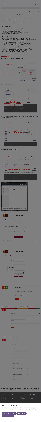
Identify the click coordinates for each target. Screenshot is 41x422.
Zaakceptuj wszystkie (8, 415)
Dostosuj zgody (21, 413)
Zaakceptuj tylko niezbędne (9, 413)
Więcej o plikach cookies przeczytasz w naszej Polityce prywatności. (13, 411)
